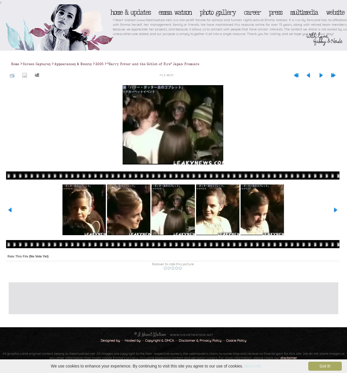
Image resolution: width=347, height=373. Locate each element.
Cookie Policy (236, 340)
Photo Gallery (217, 12)
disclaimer (288, 358)
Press (275, 12)
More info (252, 366)
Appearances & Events (73, 64)
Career (252, 12)
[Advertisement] (169, 295)
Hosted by (133, 340)
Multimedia (304, 12)
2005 (99, 64)
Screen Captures (37, 64)
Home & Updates (130, 12)
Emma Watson (174, 12)
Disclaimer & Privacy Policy (200, 340)
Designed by (110, 340)
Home (15, 64)
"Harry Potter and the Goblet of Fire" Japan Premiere (153, 64)
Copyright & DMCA (159, 340)
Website (335, 12)
